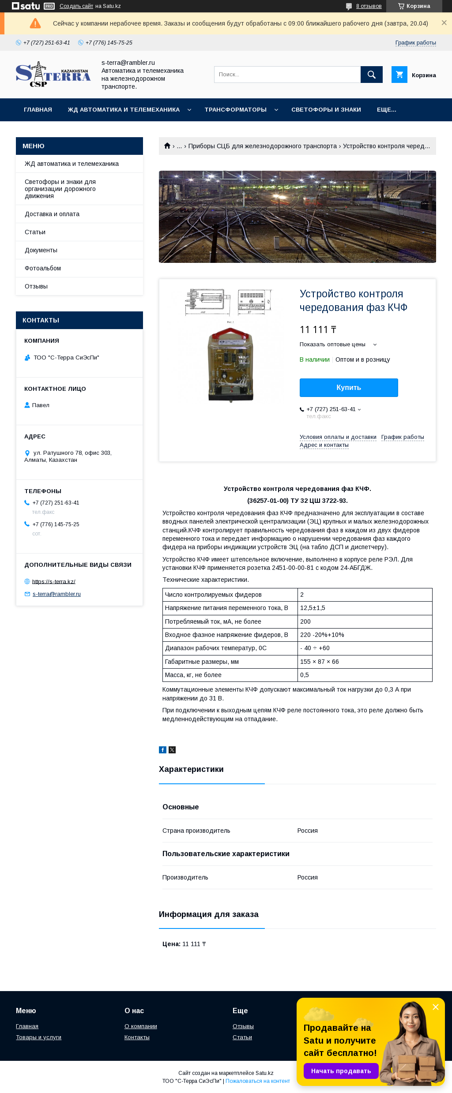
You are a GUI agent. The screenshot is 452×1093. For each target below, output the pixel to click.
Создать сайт (76, 6)
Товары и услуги (38, 1037)
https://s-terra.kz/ (53, 581)
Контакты (137, 1037)
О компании (140, 1026)
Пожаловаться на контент (258, 1081)
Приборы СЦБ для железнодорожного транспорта (262, 146)
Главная (38, 109)
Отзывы (36, 286)
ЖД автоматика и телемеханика (124, 109)
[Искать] (372, 74)
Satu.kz (265, 1073)
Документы (41, 250)
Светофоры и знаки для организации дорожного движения (60, 188)
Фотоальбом (43, 268)
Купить (349, 387)
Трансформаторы (235, 109)
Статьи (35, 232)
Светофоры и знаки (326, 109)
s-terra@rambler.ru (57, 594)
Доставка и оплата (52, 213)
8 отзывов (369, 6)
